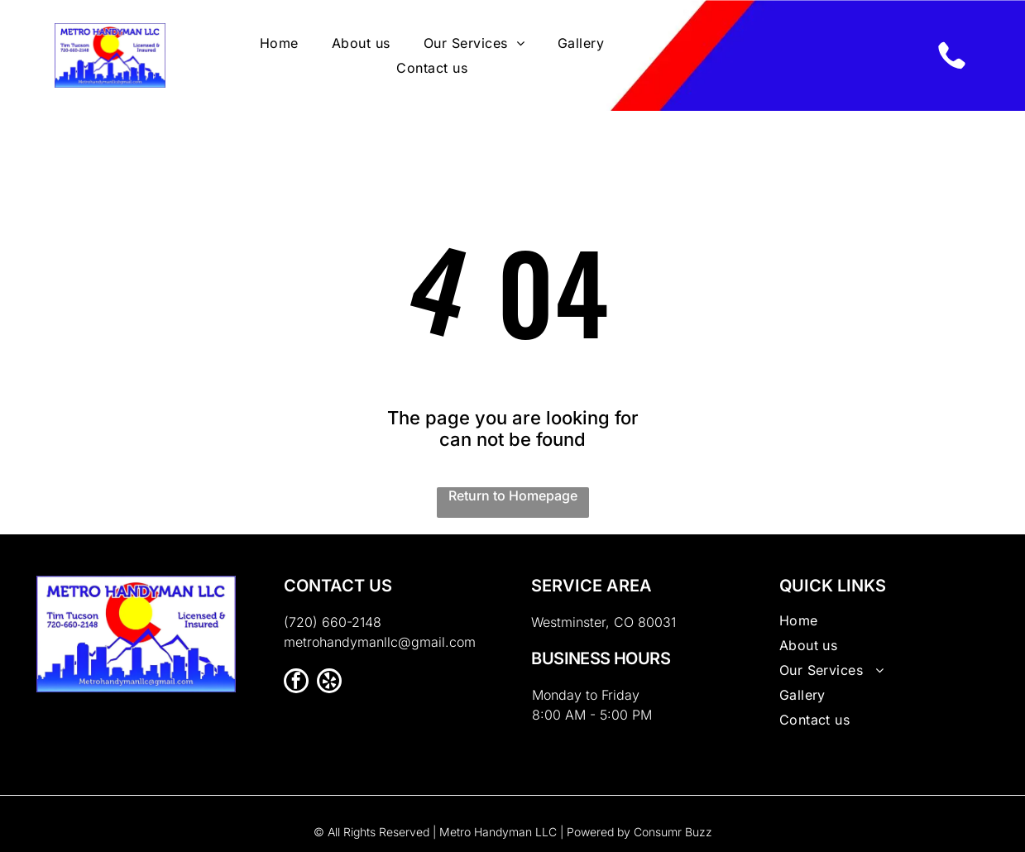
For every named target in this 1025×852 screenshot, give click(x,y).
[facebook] (296, 682)
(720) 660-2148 (332, 622)
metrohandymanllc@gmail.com (380, 642)
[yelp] (329, 682)
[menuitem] (279, 43)
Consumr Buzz (673, 832)
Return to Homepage (512, 495)
